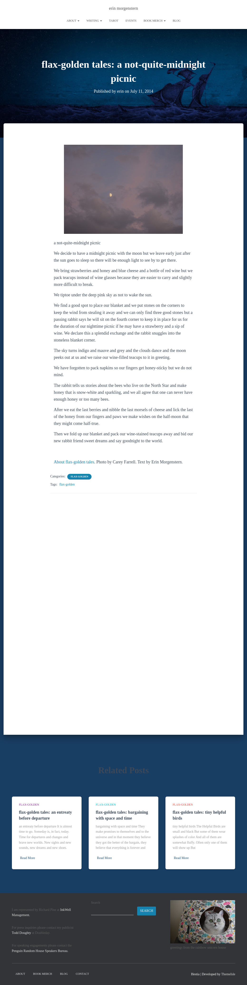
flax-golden (79, 476)
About (73, 20)
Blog (177, 20)
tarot (113, 20)
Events (131, 20)
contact (82, 973)
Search (95, 902)
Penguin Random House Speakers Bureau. (40, 951)
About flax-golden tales (74, 461)
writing (94, 20)
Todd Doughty (21, 933)
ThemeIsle (228, 974)
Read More (27, 858)
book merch (155, 20)
